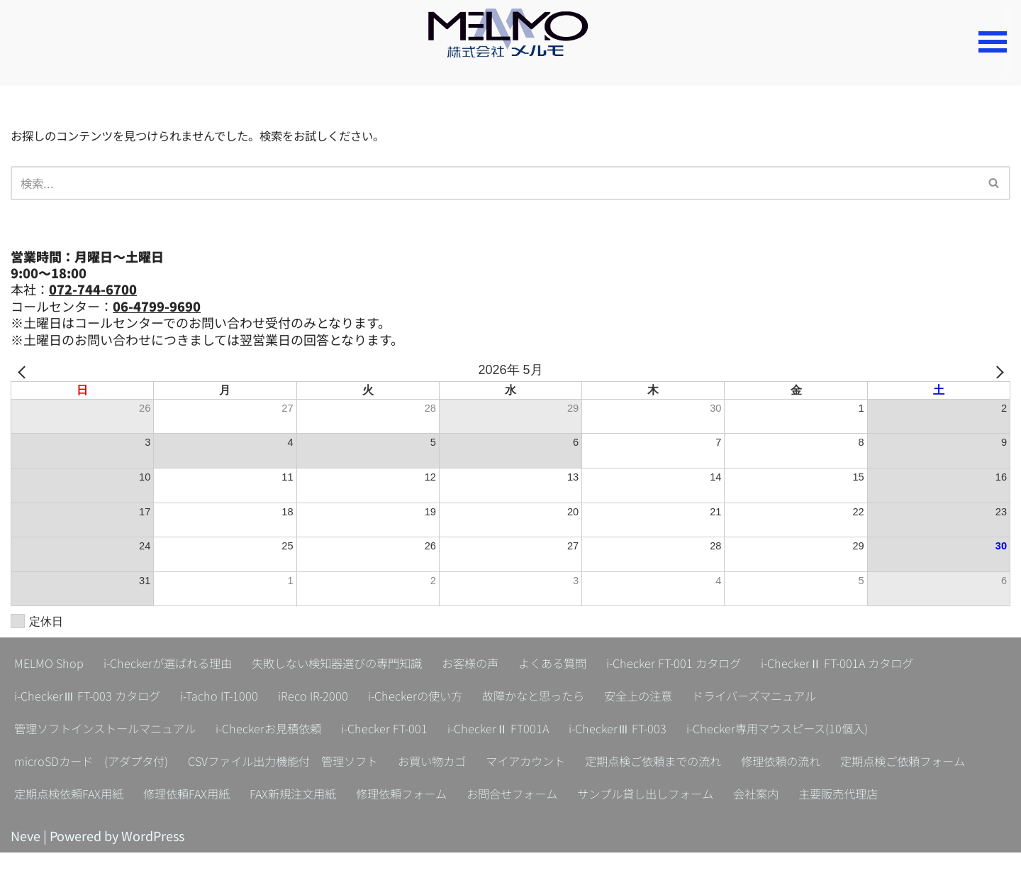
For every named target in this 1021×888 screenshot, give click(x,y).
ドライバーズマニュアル (825, 698)
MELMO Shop (51, 666)
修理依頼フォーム (598, 796)
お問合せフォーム (720, 796)
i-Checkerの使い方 (451, 698)
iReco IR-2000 (340, 698)
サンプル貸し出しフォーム (866, 796)
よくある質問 (605, 666)
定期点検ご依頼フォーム (84, 796)
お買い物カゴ (478, 764)
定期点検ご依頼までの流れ (721, 764)
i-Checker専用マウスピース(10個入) (850, 731)
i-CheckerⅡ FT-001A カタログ (916, 666)
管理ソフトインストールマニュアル (116, 731)
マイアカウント (580, 764)
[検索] (494, 185)
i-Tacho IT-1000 (238, 698)
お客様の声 (515, 666)
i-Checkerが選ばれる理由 (180, 666)
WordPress (152, 871)
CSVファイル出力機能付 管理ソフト (313, 764)
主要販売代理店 (129, 829)
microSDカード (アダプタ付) (100, 764)
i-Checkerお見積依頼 (297, 731)
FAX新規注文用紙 (480, 796)
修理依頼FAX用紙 (364, 796)
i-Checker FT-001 (423, 731)
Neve (25, 871)
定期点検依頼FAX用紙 (235, 796)
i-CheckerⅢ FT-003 (674, 731)
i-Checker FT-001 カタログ (738, 666)
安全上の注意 (697, 698)
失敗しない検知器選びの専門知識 (368, 666)
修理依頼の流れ (863, 764)
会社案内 (39, 829)
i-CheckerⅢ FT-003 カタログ (94, 698)
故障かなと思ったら (581, 698)
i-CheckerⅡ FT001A (545, 731)
